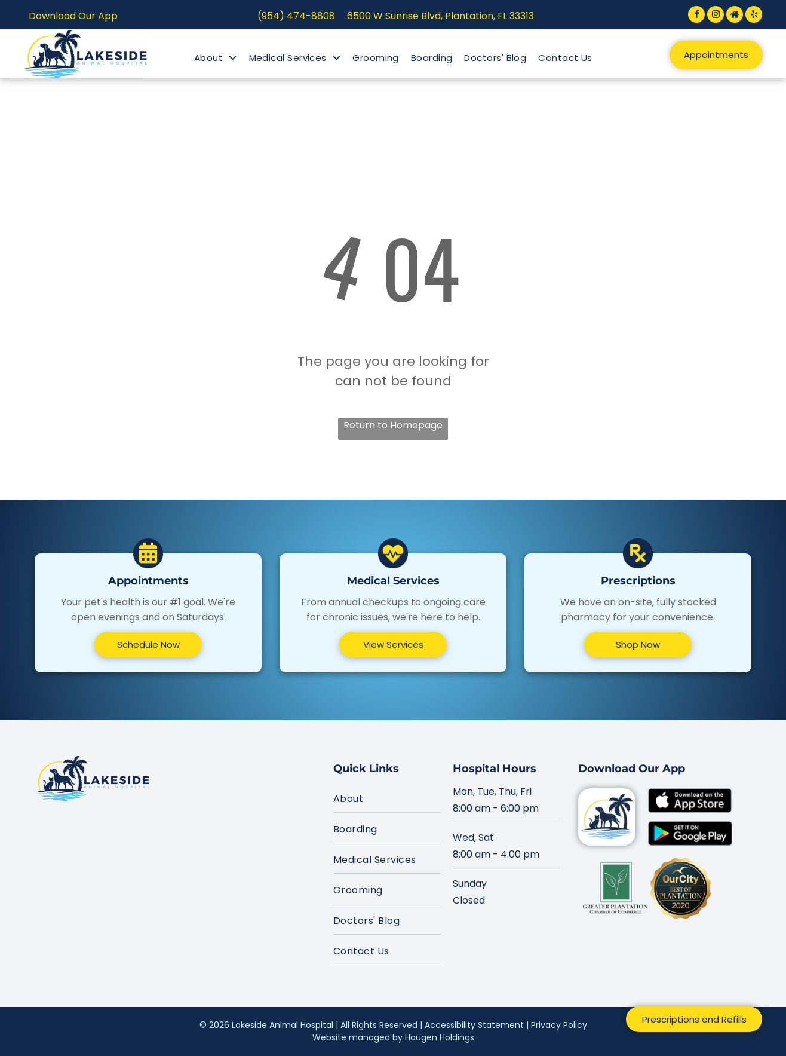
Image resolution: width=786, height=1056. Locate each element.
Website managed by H (361, 1037)
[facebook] (696, 16)
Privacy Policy (559, 1025)
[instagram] (715, 16)
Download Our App (73, 16)
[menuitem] (215, 58)
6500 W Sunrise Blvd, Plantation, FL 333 (436, 16)
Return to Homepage (393, 425)
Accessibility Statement (474, 1025)
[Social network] (734, 16)
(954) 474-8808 (296, 16)
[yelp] (753, 16)
